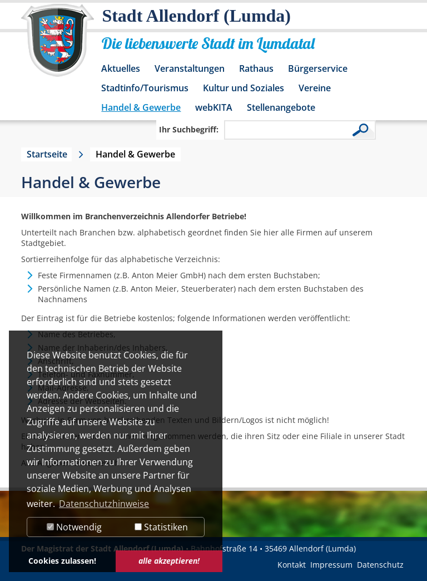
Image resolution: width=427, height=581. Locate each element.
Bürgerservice (317, 68)
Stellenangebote (281, 107)
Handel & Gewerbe (141, 107)
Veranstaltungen (190, 68)
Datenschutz (380, 564)
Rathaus (256, 68)
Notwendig (74, 527)
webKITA (213, 107)
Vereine (315, 88)
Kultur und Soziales (243, 88)
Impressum (331, 564)
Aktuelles (120, 68)
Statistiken (161, 527)
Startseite (47, 154)
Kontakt (291, 564)
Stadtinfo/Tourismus (144, 88)
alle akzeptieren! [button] (169, 560)
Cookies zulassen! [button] (62, 560)
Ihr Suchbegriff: (189, 129)
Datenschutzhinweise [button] (104, 504)
